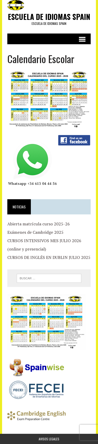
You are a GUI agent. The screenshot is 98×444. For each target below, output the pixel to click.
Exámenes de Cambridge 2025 (35, 232)
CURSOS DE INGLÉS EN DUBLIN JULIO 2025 (48, 257)
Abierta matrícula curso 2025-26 (38, 224)
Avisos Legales (49, 439)
